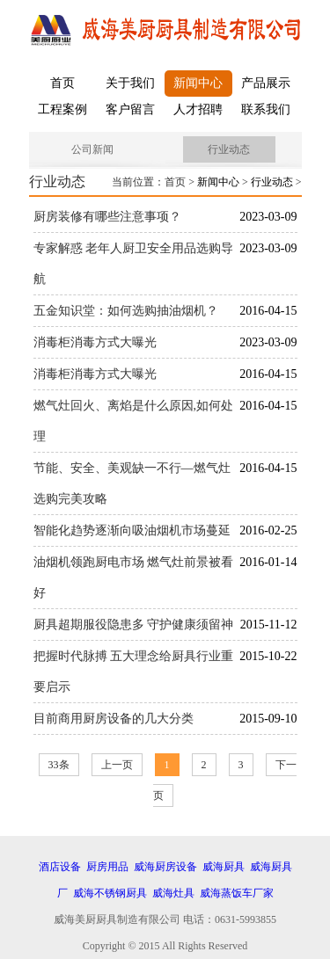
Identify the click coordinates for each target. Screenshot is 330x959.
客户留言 (130, 109)
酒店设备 (60, 867)
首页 (62, 83)
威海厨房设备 (165, 867)
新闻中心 (198, 83)
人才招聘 (198, 109)
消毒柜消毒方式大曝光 (95, 342)
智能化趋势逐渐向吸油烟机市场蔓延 (132, 530)
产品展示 (265, 83)
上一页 (117, 765)
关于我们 (130, 83)
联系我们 (265, 109)
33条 (59, 765)
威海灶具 (173, 893)
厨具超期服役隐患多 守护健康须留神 (133, 624)
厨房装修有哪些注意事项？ (107, 216)
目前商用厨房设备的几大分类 (113, 718)
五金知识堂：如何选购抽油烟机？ (125, 310)
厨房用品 (107, 867)
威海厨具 (223, 867)
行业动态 (229, 149)
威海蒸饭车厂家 (237, 893)
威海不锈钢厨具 (110, 893)
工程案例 (62, 109)
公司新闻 (92, 149)
